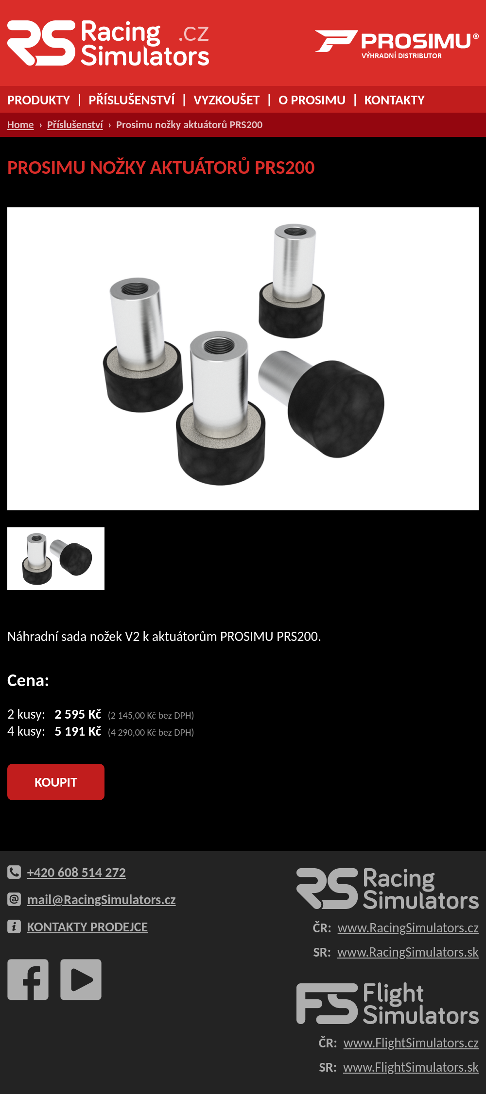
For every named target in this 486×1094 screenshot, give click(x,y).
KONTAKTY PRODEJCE (87, 926)
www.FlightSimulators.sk (411, 1067)
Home (20, 124)
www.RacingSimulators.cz (408, 927)
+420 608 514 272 (76, 872)
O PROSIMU (312, 99)
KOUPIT (56, 782)
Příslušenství (75, 124)
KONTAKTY (394, 99)
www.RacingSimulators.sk (408, 951)
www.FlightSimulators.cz (411, 1042)
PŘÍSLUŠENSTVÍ (132, 99)
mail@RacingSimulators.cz (101, 899)
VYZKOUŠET (226, 99)
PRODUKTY (38, 99)
